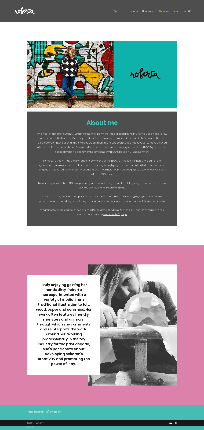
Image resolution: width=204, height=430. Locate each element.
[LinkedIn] (184, 11)
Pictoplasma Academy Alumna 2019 (113, 210)
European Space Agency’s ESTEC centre (135, 142)
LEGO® (114, 151)
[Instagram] (189, 11)
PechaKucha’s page (115, 214)
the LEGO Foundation (119, 160)
